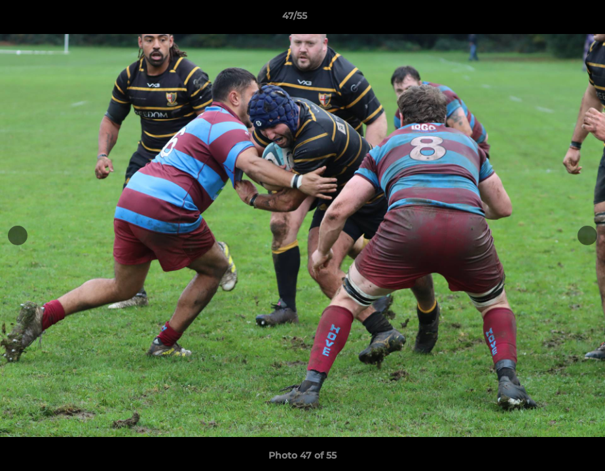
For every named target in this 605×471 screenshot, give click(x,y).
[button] (550, 19)
